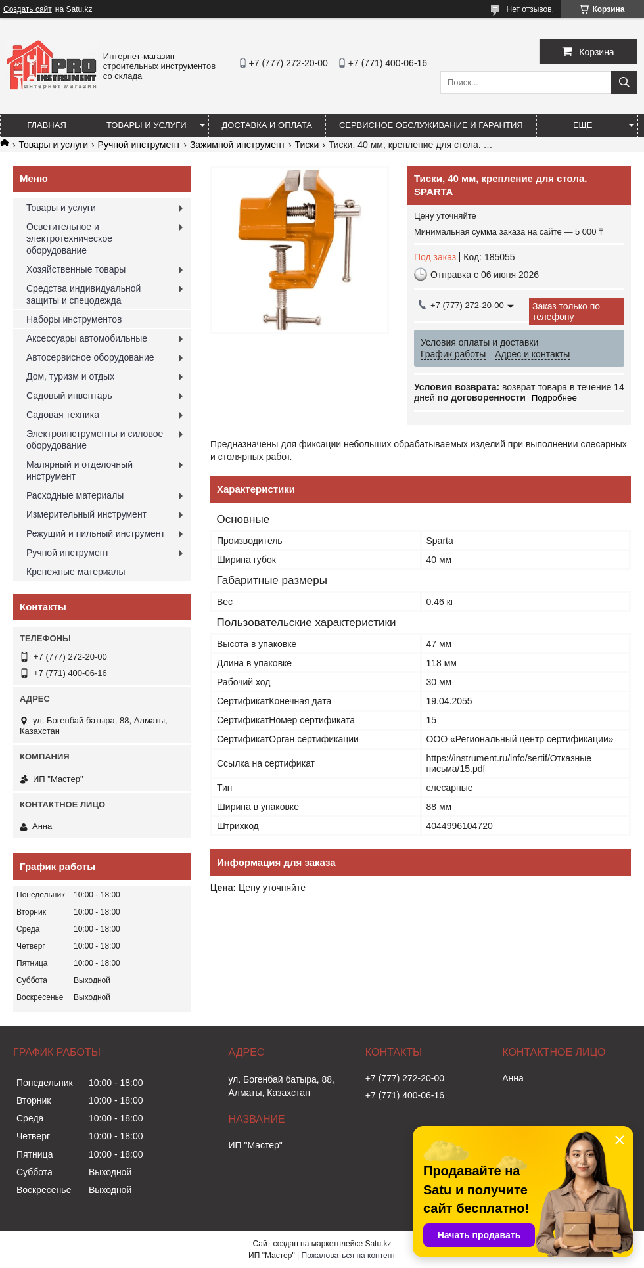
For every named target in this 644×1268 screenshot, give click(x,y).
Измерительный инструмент (86, 514)
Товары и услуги (146, 125)
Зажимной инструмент (237, 144)
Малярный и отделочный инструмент (79, 470)
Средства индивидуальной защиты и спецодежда (83, 294)
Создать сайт (27, 9)
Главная (46, 125)
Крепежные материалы (76, 571)
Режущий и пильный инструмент (95, 533)
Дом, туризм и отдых (70, 376)
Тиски (307, 144)
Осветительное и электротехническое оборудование (69, 238)
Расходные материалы (75, 495)
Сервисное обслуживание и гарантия (431, 125)
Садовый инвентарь (69, 395)
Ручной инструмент (139, 144)
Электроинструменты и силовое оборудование (94, 439)
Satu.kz (378, 1243)
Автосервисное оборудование (90, 357)
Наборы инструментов (74, 319)
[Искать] (624, 82)
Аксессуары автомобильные (86, 338)
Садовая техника (62, 414)
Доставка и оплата (267, 125)
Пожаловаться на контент (349, 1255)
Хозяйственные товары (76, 269)
